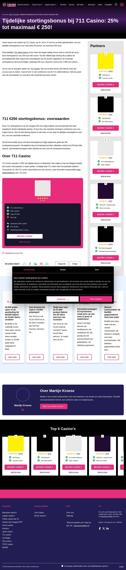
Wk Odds (81, 5)
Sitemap (69, 516)
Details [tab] (63, 269)
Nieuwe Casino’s (23, 5)
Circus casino (7, 525)
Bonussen (91, 5)
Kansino (5, 528)
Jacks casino (7, 532)
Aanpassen (63, 299)
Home (10, 14)
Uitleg (100, 5)
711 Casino (35, 69)
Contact (121, 566)
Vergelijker (108, 5)
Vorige (74, 264)
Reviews (63, 5)
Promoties (16, 14)
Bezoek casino (24, 236)
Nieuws (71, 5)
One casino (6, 541)
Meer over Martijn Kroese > (54, 406)
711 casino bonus (21, 52)
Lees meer (12, 357)
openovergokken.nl (81, 526)
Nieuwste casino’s (9, 513)
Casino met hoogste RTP (12, 522)
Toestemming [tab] (29, 269)
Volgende (62, 264)
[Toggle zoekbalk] (116, 4)
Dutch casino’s (40, 516)
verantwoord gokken (106, 516)
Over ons (70, 513)
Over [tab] (97, 269)
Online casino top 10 (10, 519)
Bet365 (5, 547)
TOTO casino (7, 544)
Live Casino (39, 513)
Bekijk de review (24, 242)
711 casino (6, 535)
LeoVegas (6, 538)
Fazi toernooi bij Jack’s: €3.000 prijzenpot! (37, 309)
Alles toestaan (96, 299)
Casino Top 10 (37, 5)
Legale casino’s (51, 5)
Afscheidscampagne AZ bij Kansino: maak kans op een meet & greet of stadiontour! (87, 314)
